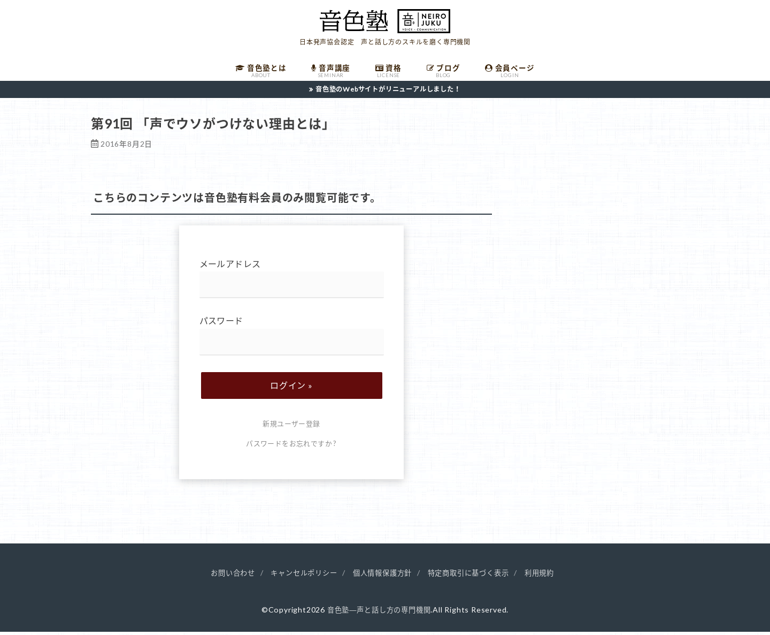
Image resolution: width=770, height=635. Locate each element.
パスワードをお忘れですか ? (291, 447)
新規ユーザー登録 (291, 428)
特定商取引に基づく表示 (473, 576)
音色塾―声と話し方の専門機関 (379, 613)
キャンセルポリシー (299, 576)
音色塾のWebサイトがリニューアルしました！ (388, 92)
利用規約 (548, 576)
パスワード (291, 340)
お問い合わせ (224, 576)
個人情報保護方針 (382, 576)
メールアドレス (291, 282)
